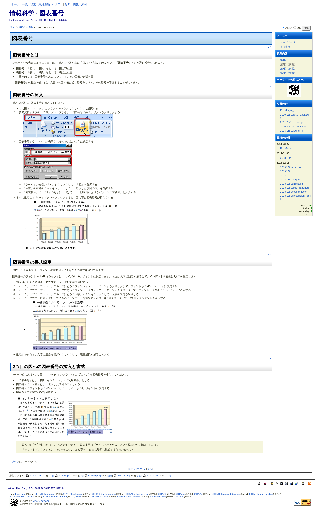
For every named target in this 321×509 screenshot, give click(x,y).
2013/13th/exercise (290, 167)
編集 (76, 4)
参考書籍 (285, 46)
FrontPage (287, 110)
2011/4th (162, 494)
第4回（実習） (288, 72)
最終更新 (44, 4)
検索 (33, 4)
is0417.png (151, 475)
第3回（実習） (288, 68)
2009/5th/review (157, 496)
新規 (68, 4)
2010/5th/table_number (21, 496)
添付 (84, 4)
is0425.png (63, 475)
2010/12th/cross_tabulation (226, 494)
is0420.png (34, 475)
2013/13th (285, 171)
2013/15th (285, 157)
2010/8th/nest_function (294, 126)
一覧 (25, 4)
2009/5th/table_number (128, 496)
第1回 (283, 60)
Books (79, 496)
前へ (132, 468)
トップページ (287, 42)
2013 (283, 175)
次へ (15, 461)
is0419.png (92, 475)
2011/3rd (180, 494)
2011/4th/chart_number (137, 494)
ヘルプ (56, 4)
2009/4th (179, 496)
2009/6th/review (99, 496)
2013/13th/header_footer (293, 191)
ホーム (15, 4)
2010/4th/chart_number (55, 496)
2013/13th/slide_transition (294, 187)
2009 (22, 27)
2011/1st (198, 494)
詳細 (52, 476)
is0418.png (121, 475)
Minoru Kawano (40, 501)
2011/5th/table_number (104, 494)
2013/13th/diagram (291, 130)
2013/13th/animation (291, 183)
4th (30, 27)
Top (12, 27)
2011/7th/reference (291, 122)
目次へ (141, 468)
